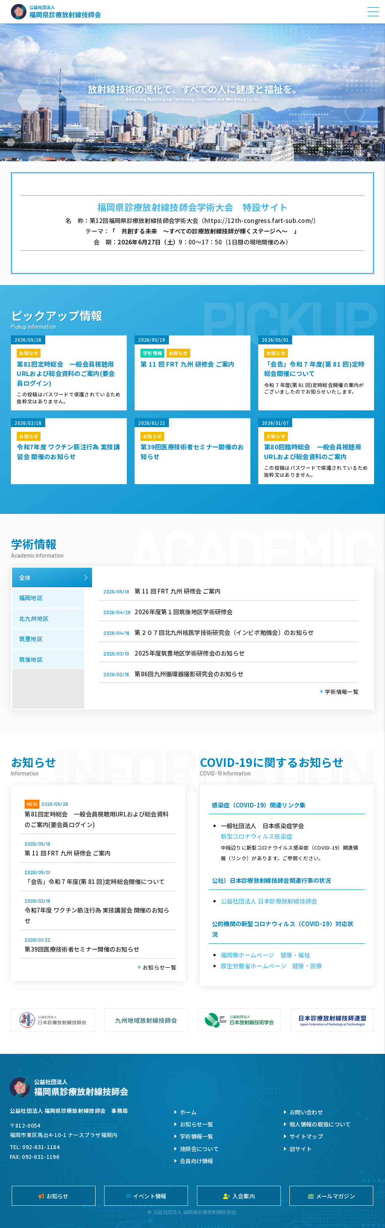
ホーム (188, 1112)
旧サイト (300, 1148)
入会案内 (239, 1196)
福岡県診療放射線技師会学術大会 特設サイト (192, 207)
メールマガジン (331, 1196)
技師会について (199, 1148)
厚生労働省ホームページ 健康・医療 (271, 965)
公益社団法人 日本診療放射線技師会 (269, 900)
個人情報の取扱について (320, 1124)
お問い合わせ (306, 1112)
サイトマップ (306, 1136)
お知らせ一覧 (159, 967)
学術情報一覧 (341, 691)
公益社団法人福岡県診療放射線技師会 (56, 11)
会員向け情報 (196, 1161)
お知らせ (54, 1196)
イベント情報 (146, 1196)
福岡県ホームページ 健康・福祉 (265, 954)
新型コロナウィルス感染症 (257, 836)
